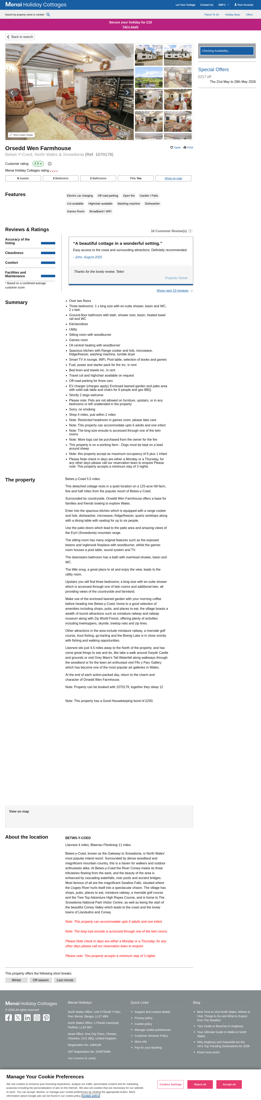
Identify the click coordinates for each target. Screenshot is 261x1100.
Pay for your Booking (148, 1047)
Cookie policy (143, 1024)
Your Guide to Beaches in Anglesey (220, 1026)
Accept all (229, 1084)
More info (141, 1041)
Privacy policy (144, 1018)
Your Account (243, 4)
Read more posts (208, 1052)
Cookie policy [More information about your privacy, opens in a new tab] (91, 1095)
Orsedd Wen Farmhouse (38, 148)
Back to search (22, 37)
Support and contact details (152, 1012)
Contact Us (206, 4)
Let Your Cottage (185, 4)
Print (190, 147)
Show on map (173, 178)
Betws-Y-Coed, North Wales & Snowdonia (59, 154)
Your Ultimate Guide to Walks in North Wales (221, 1034)
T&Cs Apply (131, 27)
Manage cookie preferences (153, 1029)
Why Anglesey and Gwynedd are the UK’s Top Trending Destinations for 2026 (223, 1044)
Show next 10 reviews (172, 290)
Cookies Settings (171, 1084)
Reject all (200, 1084)
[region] (130, 1084)
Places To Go (212, 14)
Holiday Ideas (232, 14)
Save (177, 147)
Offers (249, 14)
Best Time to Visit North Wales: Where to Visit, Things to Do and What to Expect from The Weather (223, 1016)
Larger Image (21, 135)
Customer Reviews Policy (151, 1035)
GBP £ (223, 4)
